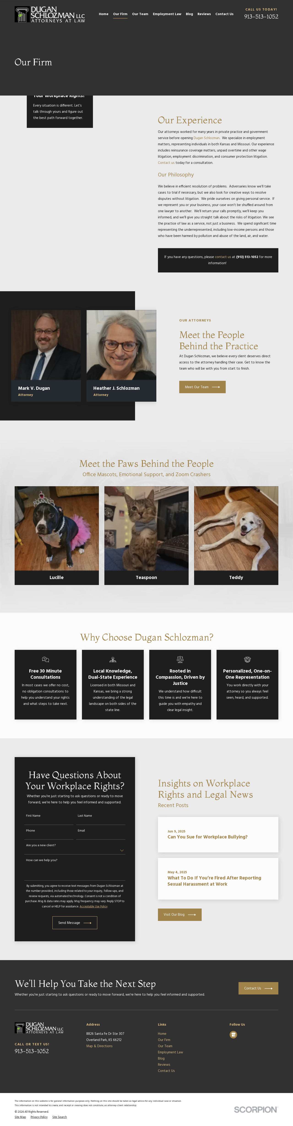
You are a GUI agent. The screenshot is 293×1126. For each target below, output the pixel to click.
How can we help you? (36, 860)
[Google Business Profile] (233, 1035)
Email (76, 831)
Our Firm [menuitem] (120, 14)
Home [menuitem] (104, 14)
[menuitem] (20, 1117)
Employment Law (170, 1052)
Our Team (165, 1046)
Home (162, 1034)
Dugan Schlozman (207, 138)
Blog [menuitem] (189, 14)
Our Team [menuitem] (140, 14)
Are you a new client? (36, 846)
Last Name (80, 816)
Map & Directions (99, 1046)
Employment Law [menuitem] (167, 14)
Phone (25, 831)
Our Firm (164, 1040)
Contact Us (166, 1071)
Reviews (164, 1065)
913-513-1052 (261, 16)
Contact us (166, 163)
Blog (161, 1058)
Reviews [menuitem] (204, 14)
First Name (28, 816)
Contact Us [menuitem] (224, 14)
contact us (223, 257)
